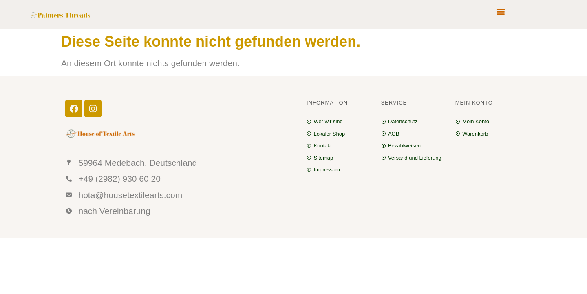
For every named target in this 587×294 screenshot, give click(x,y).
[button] (501, 11)
